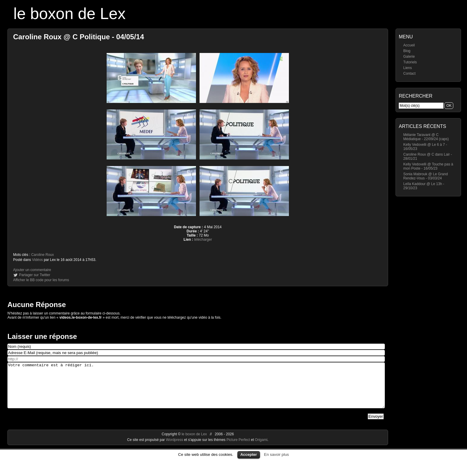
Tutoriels (410, 62)
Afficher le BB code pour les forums (41, 280)
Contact (409, 73)
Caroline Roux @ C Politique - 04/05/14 (78, 37)
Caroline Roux (42, 255)
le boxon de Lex (69, 13)
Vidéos (37, 260)
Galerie (409, 56)
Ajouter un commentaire (32, 270)
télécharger (203, 239)
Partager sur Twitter (34, 275)
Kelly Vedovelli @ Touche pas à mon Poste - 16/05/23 (428, 166)
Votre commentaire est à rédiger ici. (196, 389)
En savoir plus (276, 454)
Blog (406, 51)
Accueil (409, 45)
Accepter (248, 454)
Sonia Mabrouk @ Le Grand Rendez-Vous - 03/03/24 (425, 176)
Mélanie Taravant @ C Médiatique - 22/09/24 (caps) (426, 137)
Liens (407, 68)
